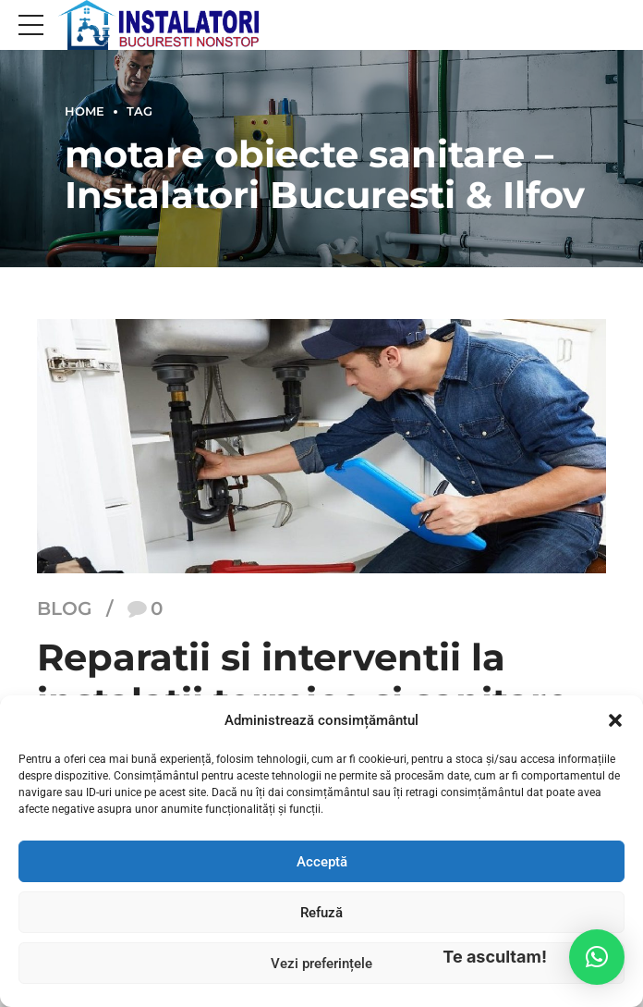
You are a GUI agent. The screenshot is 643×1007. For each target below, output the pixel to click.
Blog (64, 609)
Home (84, 111)
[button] (615, 720)
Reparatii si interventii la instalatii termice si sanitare (303, 679)
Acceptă (322, 861)
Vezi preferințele (321, 963)
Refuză (321, 912)
